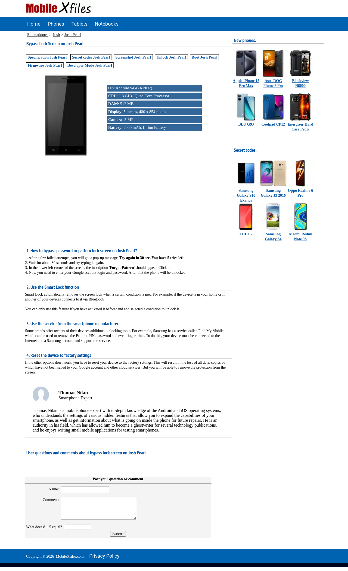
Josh (56, 34)
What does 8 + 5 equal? (45, 531)
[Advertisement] (128, 195)
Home (33, 24)
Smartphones (37, 34)
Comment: (48, 500)
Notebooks (107, 24)
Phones (56, 24)
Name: (51, 489)
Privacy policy (104, 560)
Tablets (80, 24)
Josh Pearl (72, 34)
